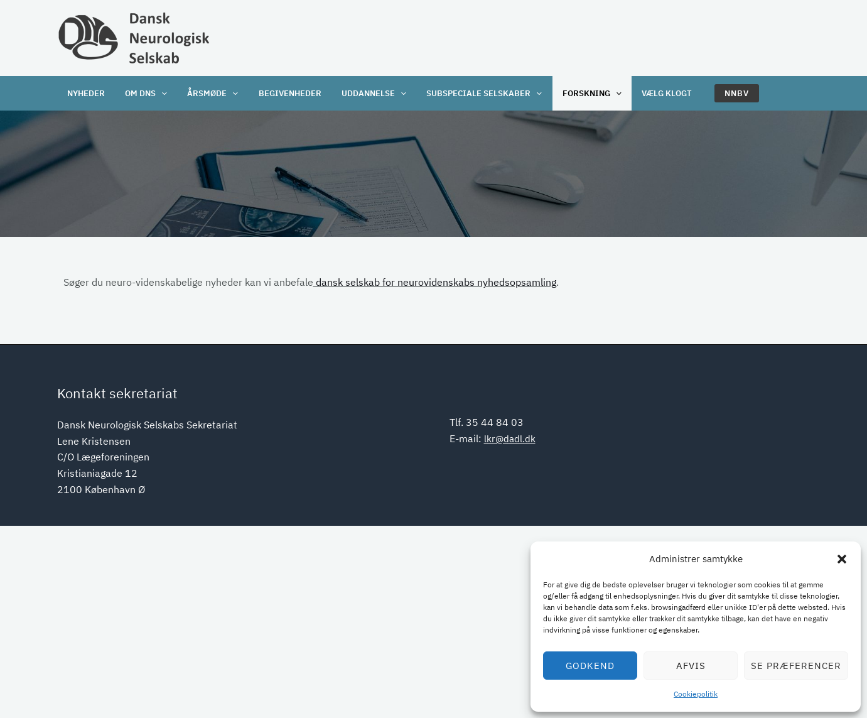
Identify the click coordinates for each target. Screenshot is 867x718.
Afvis (691, 666)
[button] (842, 559)
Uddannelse (367, 93)
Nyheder (85, 93)
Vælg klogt (655, 93)
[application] (159, 93)
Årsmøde (208, 93)
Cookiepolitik (696, 694)
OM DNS (144, 93)
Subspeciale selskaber (476, 93)
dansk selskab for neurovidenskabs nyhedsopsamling (434, 282)
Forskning (581, 93)
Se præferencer (796, 666)
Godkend (590, 666)
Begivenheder (284, 93)
